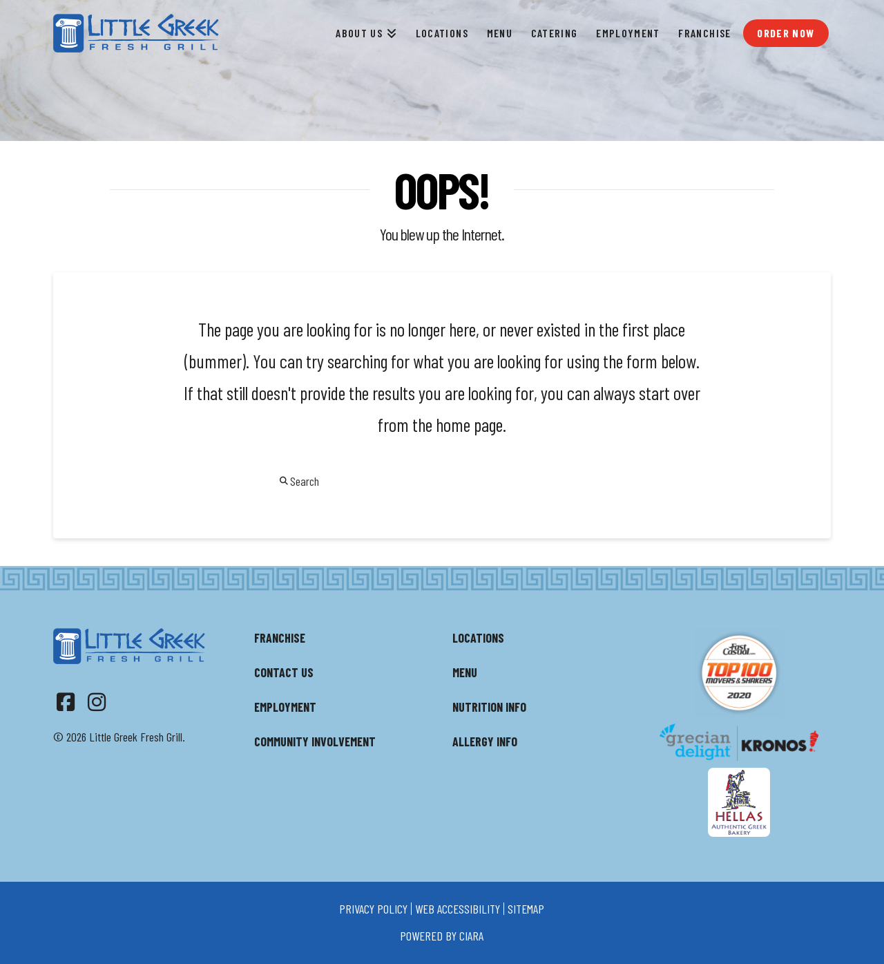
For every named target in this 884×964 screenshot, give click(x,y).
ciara (471, 935)
